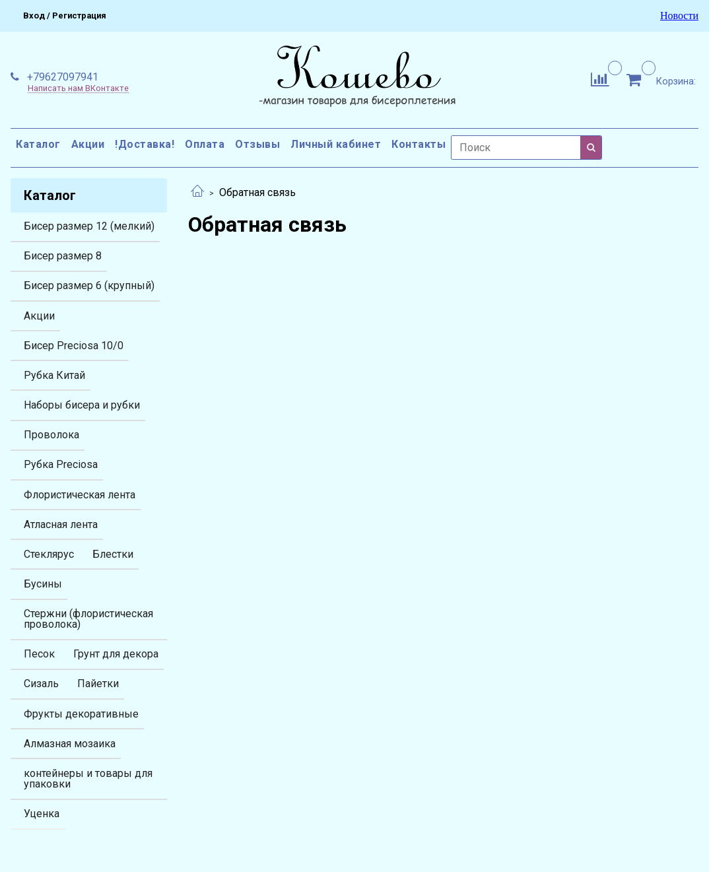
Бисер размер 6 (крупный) (89, 285)
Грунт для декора (115, 654)
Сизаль (41, 683)
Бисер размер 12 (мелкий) (89, 226)
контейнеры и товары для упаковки (88, 778)
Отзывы (257, 144)
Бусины (43, 584)
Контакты (418, 144)
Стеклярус (49, 554)
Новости (679, 16)
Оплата (204, 144)
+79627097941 (61, 77)
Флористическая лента (79, 494)
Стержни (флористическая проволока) (88, 618)
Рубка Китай (54, 375)
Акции (88, 144)
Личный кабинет (335, 144)
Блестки (112, 554)
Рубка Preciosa (61, 464)
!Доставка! (144, 144)
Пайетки (98, 683)
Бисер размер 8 (63, 256)
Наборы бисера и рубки (82, 405)
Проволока (51, 434)
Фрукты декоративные (81, 714)
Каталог (38, 144)
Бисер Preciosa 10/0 (73, 345)
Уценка (41, 813)
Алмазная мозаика (70, 743)
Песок (39, 654)
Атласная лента (61, 524)
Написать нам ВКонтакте (78, 88)
